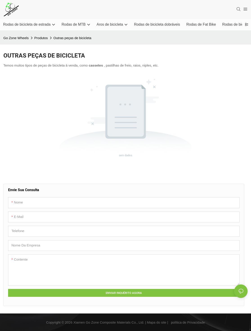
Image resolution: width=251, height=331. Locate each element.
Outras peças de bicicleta (72, 38)
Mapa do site (156, 322)
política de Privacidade (188, 322)
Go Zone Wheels (16, 38)
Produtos (41, 38)
